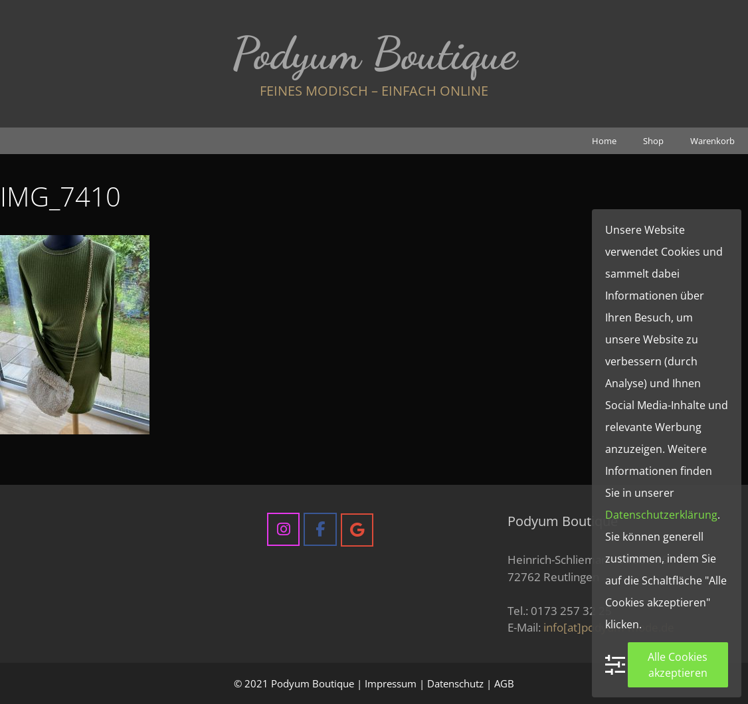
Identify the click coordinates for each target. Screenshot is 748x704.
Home (604, 141)
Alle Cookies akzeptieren (677, 665)
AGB (504, 683)
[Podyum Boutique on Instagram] (283, 529)
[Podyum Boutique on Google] (357, 529)
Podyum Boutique (374, 53)
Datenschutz (455, 683)
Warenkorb (712, 141)
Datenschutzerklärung (661, 514)
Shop (653, 141)
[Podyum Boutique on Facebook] (320, 529)
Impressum (391, 683)
